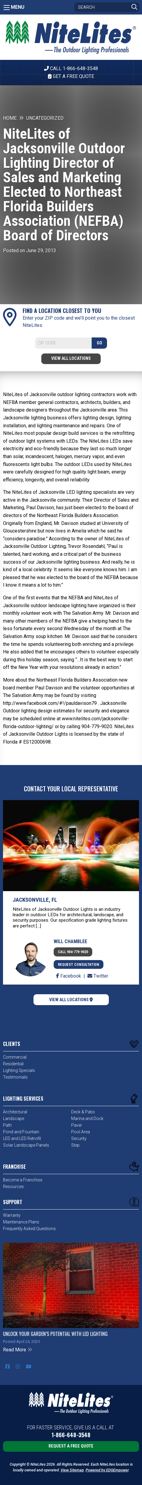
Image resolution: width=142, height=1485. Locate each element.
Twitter (97, 976)
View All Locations (71, 358)
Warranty (12, 1215)
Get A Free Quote (71, 76)
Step (75, 1145)
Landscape (13, 1118)
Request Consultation (78, 964)
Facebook (69, 976)
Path (7, 1125)
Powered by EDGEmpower (107, 1470)
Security (79, 1138)
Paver (76, 1125)
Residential (13, 1063)
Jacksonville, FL (35, 899)
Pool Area (80, 1131)
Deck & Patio (83, 1111)
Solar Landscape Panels (26, 1145)
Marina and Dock (87, 1118)
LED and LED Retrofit (22, 1138)
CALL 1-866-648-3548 (71, 68)
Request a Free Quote (71, 1446)
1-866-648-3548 (71, 1435)
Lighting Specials (19, 1070)
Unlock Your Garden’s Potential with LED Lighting (55, 1333)
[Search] (107, 7)
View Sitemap (72, 1470)
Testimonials (15, 1077)
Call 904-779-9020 (73, 952)
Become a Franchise (22, 1179)
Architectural (15, 1111)
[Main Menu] (7, 7)
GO (99, 343)
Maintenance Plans (21, 1222)
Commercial (15, 1057)
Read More (17, 1350)
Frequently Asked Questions (29, 1228)
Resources (13, 1186)
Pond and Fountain (21, 1131)
